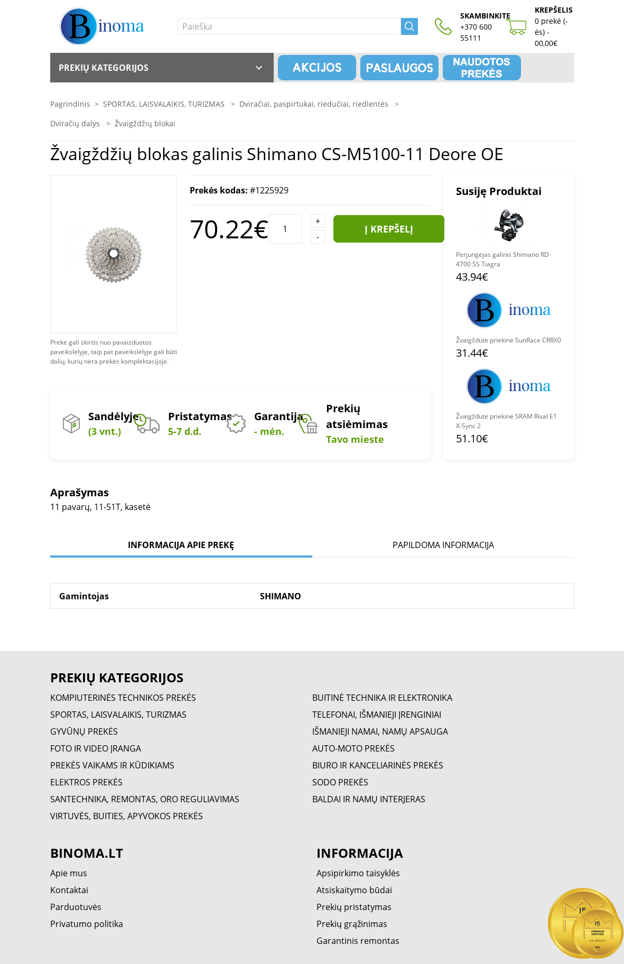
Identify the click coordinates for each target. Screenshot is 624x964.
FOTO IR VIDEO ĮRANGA (95, 748)
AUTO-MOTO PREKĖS (353, 748)
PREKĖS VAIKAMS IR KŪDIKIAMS (112, 765)
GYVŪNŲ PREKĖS (84, 731)
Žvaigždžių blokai (145, 123)
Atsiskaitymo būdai (354, 890)
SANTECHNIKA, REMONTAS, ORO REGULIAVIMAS (144, 799)
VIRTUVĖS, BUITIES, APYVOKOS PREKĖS (126, 816)
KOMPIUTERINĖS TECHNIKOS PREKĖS (123, 697)
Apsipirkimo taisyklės (358, 873)
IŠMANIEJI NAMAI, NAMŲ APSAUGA (380, 731)
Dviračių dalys (76, 123)
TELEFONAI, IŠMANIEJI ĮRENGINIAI (376, 714)
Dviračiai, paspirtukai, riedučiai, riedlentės (314, 104)
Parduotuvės (75, 907)
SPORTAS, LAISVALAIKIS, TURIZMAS (165, 104)
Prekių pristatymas (354, 907)
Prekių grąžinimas (351, 924)
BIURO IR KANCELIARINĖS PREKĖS (377, 765)
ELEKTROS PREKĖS (86, 782)
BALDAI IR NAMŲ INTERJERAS (368, 799)
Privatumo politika (86, 924)
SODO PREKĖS (340, 782)
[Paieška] (289, 26)
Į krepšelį (389, 229)
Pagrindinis (70, 104)
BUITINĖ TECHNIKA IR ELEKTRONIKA (382, 697)
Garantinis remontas (357, 941)
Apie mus (68, 873)
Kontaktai (69, 890)
